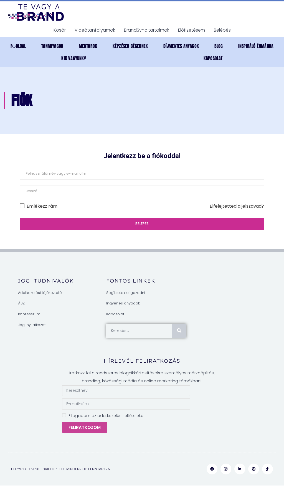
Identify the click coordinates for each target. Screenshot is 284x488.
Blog (218, 46)
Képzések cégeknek (130, 46)
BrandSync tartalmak (146, 30)
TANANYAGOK (52, 46)
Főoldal (18, 46)
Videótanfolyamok (95, 30)
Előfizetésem (191, 30)
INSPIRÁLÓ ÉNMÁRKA (255, 46)
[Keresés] (179, 331)
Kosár (60, 30)
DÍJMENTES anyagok (181, 46)
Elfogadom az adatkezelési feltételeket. (107, 415)
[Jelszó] (142, 191)
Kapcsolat (213, 58)
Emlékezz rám (38, 206)
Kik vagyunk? (73, 58)
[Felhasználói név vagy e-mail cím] (142, 174)
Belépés (222, 30)
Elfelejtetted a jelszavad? (237, 206)
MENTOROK (88, 46)
